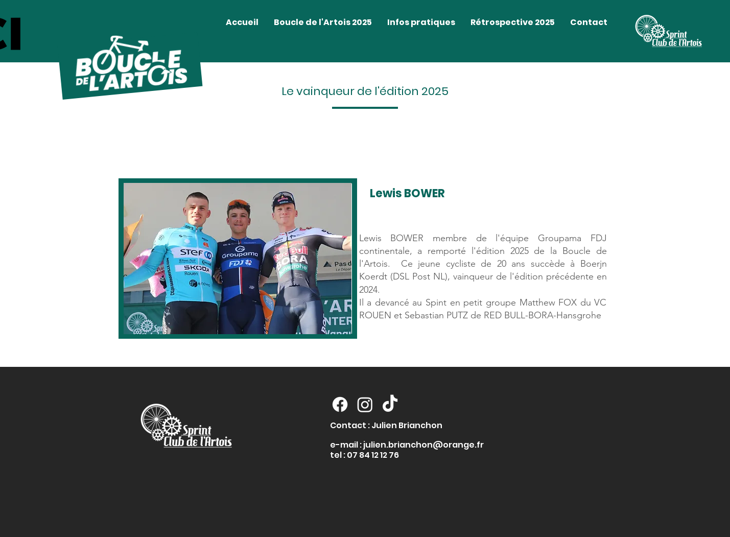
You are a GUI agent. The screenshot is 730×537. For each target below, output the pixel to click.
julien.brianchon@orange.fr (423, 445)
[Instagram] (365, 404)
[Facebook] (340, 404)
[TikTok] (390, 404)
